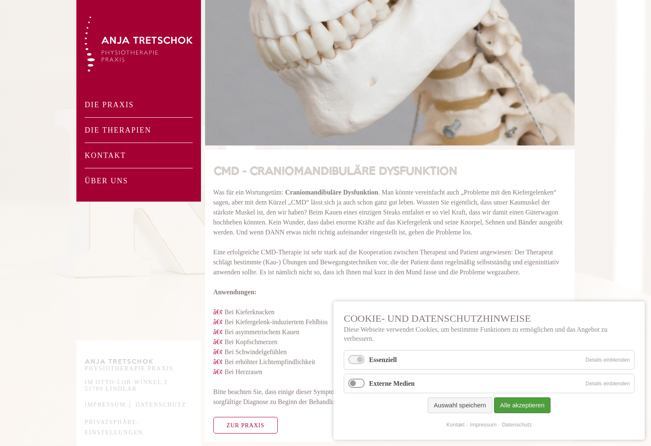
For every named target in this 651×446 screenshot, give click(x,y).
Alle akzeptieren (522, 405)
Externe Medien (392, 383)
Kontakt (105, 155)
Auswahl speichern (460, 405)
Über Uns (106, 181)
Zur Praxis (245, 425)
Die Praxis (109, 105)
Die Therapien (118, 130)
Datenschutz (160, 405)
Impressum (105, 405)
